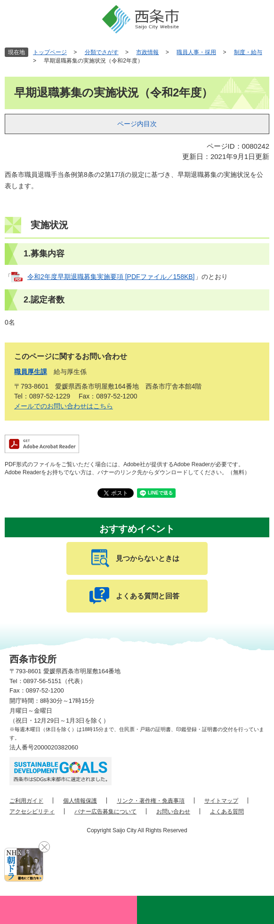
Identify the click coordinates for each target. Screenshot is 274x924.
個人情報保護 (80, 800)
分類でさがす (102, 52)
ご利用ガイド (26, 800)
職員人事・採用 (196, 52)
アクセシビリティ (32, 811)
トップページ (50, 52)
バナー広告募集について (105, 811)
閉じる (44, 846)
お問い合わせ (173, 811)
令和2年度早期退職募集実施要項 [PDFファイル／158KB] (111, 276)
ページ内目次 (137, 123)
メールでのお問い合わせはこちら (63, 406)
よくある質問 (227, 811)
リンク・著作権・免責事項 (151, 800)
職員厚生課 (30, 371)
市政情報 (147, 52)
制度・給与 (248, 52)
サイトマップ (221, 800)
